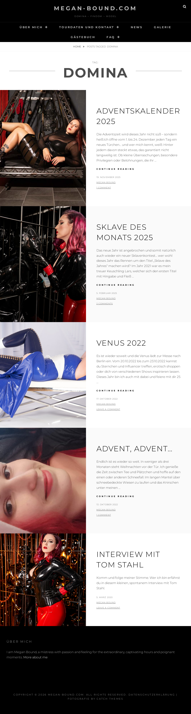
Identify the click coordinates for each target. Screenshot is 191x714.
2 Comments (104, 303)
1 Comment (103, 187)
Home (77, 46)
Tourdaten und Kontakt (86, 27)
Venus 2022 (121, 342)
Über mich (31, 27)
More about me (35, 657)
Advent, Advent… (134, 448)
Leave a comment (108, 409)
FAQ (111, 37)
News (137, 27)
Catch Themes (110, 698)
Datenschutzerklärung (152, 694)
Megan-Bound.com (95, 8)
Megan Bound (106, 182)
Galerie (162, 27)
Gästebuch (83, 37)
